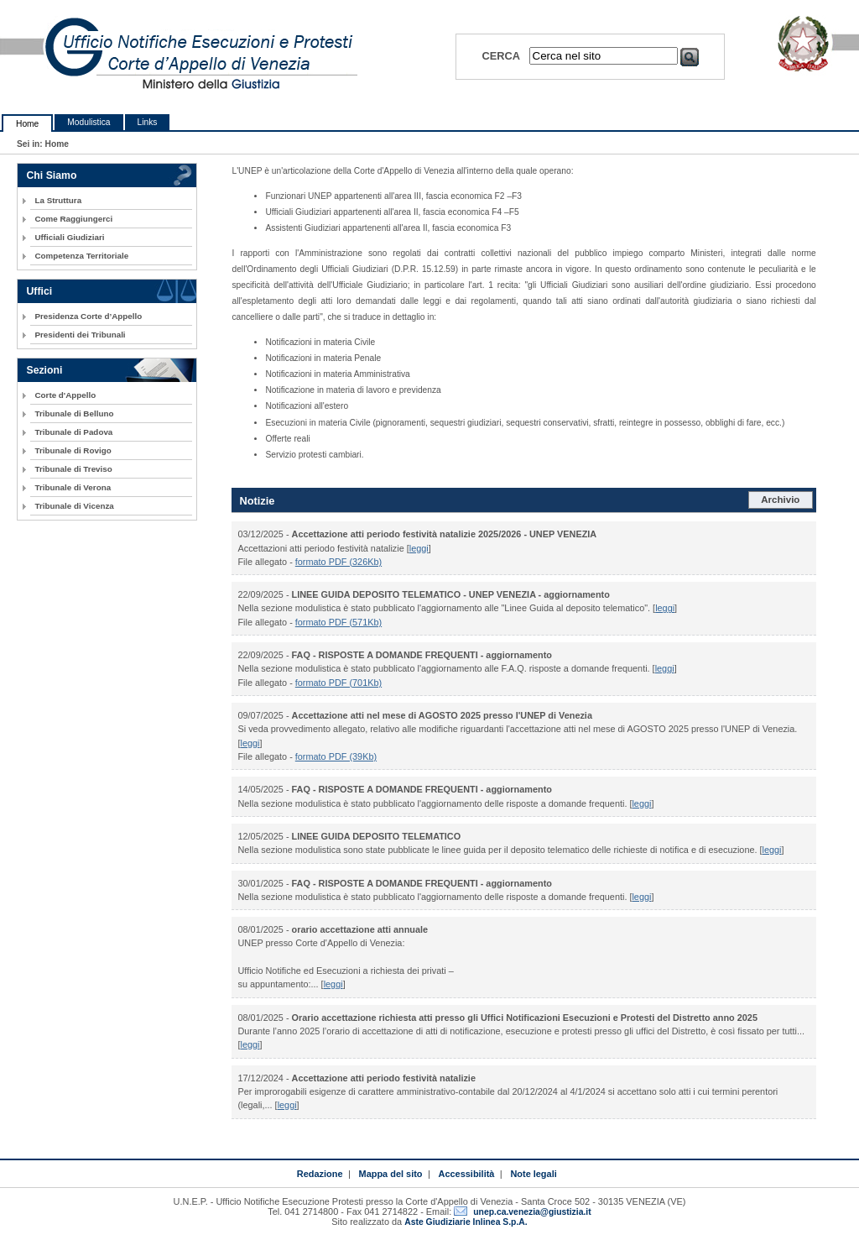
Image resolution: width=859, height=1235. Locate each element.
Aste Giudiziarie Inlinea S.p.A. (465, 1222)
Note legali (533, 1174)
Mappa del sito (391, 1174)
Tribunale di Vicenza (73, 505)
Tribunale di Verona (72, 487)
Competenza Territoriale (81, 255)
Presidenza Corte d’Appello (88, 316)
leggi (419, 548)
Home (27, 123)
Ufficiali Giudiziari (69, 237)
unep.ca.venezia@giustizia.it (532, 1212)
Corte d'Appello (65, 395)
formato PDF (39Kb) (336, 756)
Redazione (320, 1174)
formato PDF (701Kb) (338, 683)
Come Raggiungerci (73, 218)
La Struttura (57, 200)
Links (148, 122)
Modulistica (88, 122)
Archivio (780, 500)
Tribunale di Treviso (73, 469)
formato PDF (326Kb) (338, 562)
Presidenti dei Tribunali (79, 334)
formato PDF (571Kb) (338, 622)
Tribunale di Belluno (73, 413)
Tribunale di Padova (73, 432)
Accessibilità (467, 1174)
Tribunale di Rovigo (72, 450)
